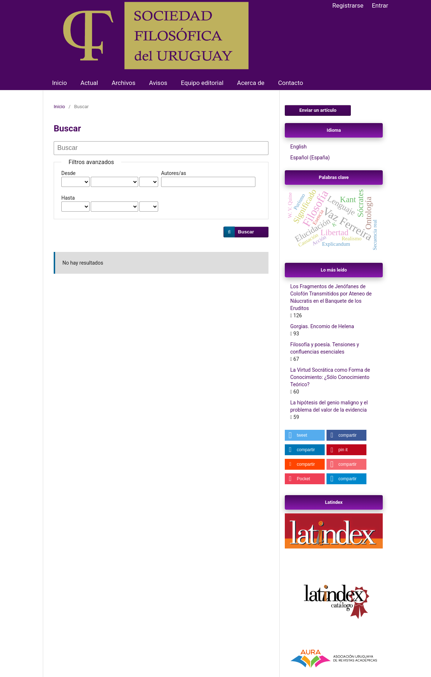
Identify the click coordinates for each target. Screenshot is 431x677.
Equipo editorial (202, 82)
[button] (305, 435)
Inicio (59, 82)
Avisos (158, 82)
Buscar (246, 231)
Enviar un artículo (317, 110)
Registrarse (348, 5)
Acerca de (250, 82)
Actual (89, 82)
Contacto (290, 82)
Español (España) (310, 157)
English (298, 147)
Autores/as (173, 173)
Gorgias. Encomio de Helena (322, 326)
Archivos (124, 82)
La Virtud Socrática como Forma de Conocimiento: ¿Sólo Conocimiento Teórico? (330, 377)
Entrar (380, 5)
